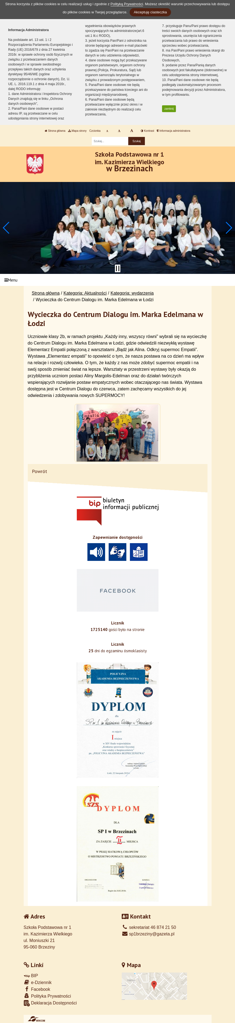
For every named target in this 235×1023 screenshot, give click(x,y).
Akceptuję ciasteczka (150, 12)
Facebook (37, 989)
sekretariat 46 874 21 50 (149, 927)
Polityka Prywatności (47, 995)
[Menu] (117, 280)
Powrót (39, 471)
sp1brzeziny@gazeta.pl (148, 934)
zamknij (169, 108)
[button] (6, 228)
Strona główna (55, 130)
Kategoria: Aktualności (84, 293)
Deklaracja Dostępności (50, 1003)
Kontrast (147, 130)
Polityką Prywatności (127, 4)
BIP (31, 975)
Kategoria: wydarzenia (132, 293)
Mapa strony (77, 130)
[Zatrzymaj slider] (117, 268)
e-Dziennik (38, 982)
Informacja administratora (173, 130)
